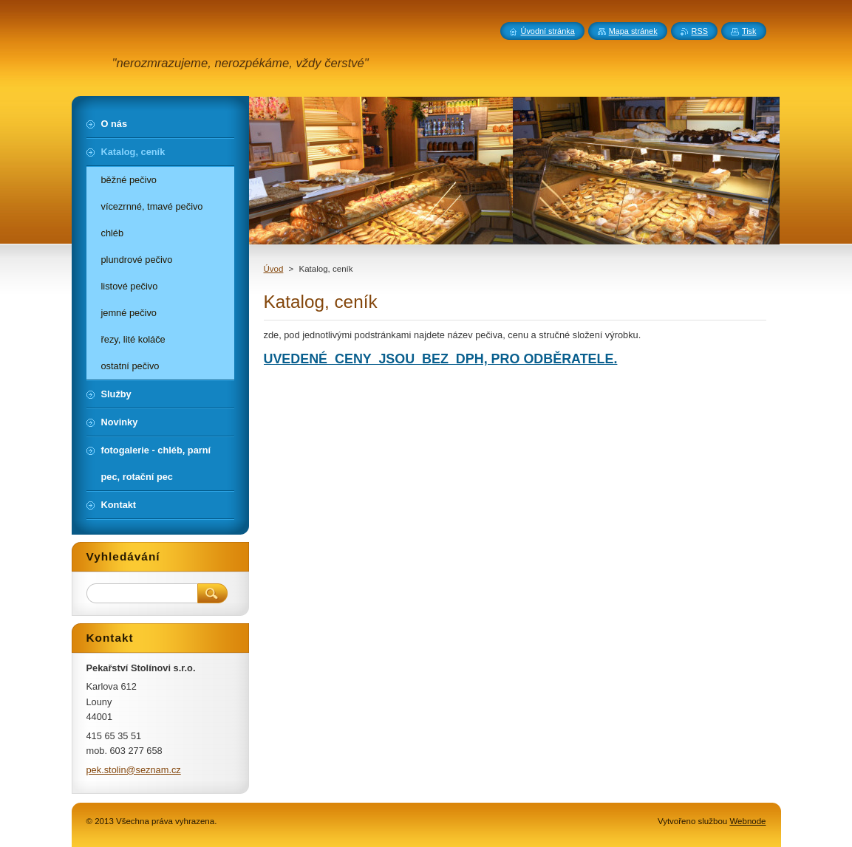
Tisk (749, 31)
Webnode (747, 821)
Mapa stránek (633, 31)
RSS (700, 31)
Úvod (274, 268)
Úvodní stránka (548, 31)
